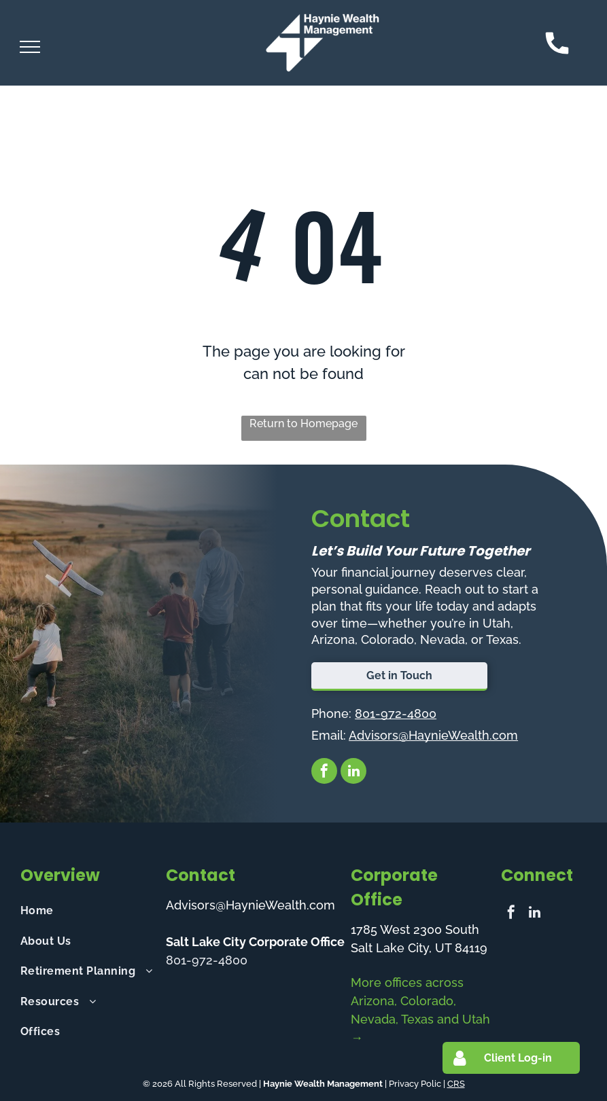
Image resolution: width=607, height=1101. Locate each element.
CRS (456, 1084)
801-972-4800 (395, 713)
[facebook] (324, 772)
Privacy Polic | (417, 1084)
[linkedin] (353, 772)
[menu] (30, 47)
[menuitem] (87, 911)
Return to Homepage (303, 423)
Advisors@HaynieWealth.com (433, 735)
